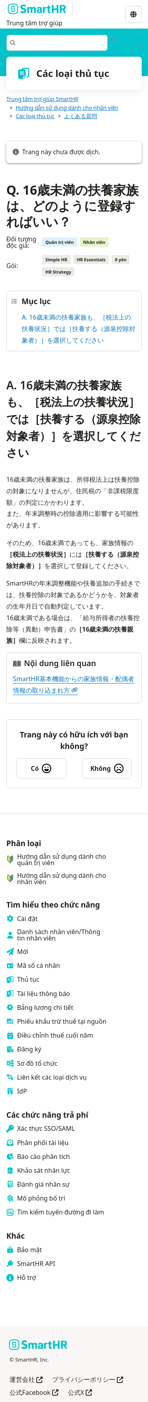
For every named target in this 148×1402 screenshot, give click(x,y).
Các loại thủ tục (35, 116)
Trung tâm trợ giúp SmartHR (42, 99)
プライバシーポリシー (87, 1380)
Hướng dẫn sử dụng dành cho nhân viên (67, 107)
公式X (80, 1393)
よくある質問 (80, 116)
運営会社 (26, 1380)
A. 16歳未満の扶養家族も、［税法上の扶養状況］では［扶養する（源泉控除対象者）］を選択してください (78, 329)
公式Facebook (33, 1393)
